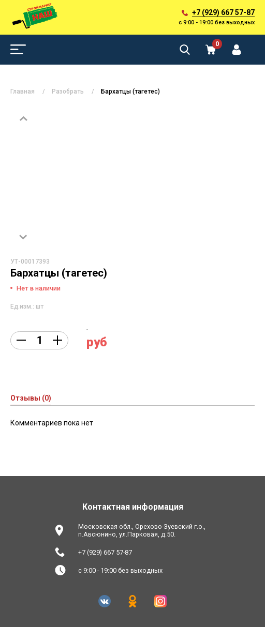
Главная (22, 91)
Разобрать (68, 91)
